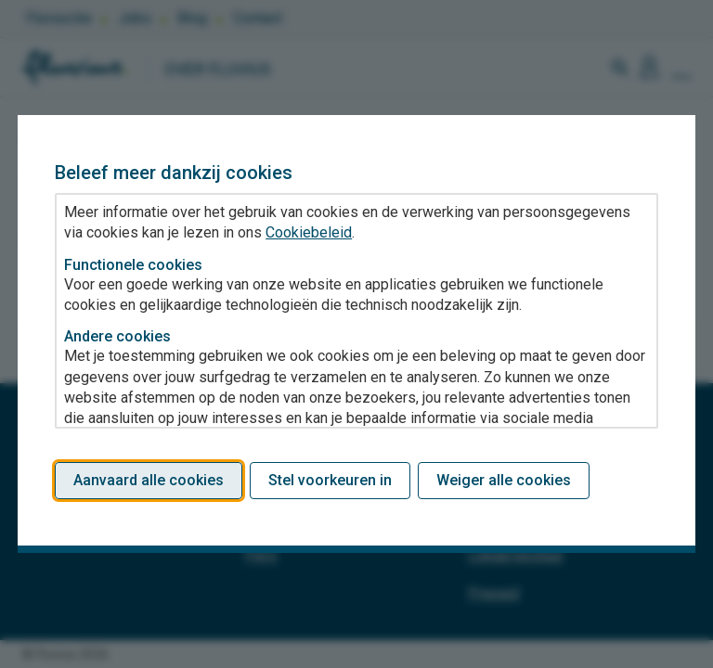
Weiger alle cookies (503, 480)
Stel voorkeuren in (330, 480)
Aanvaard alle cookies (148, 480)
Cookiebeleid (309, 232)
